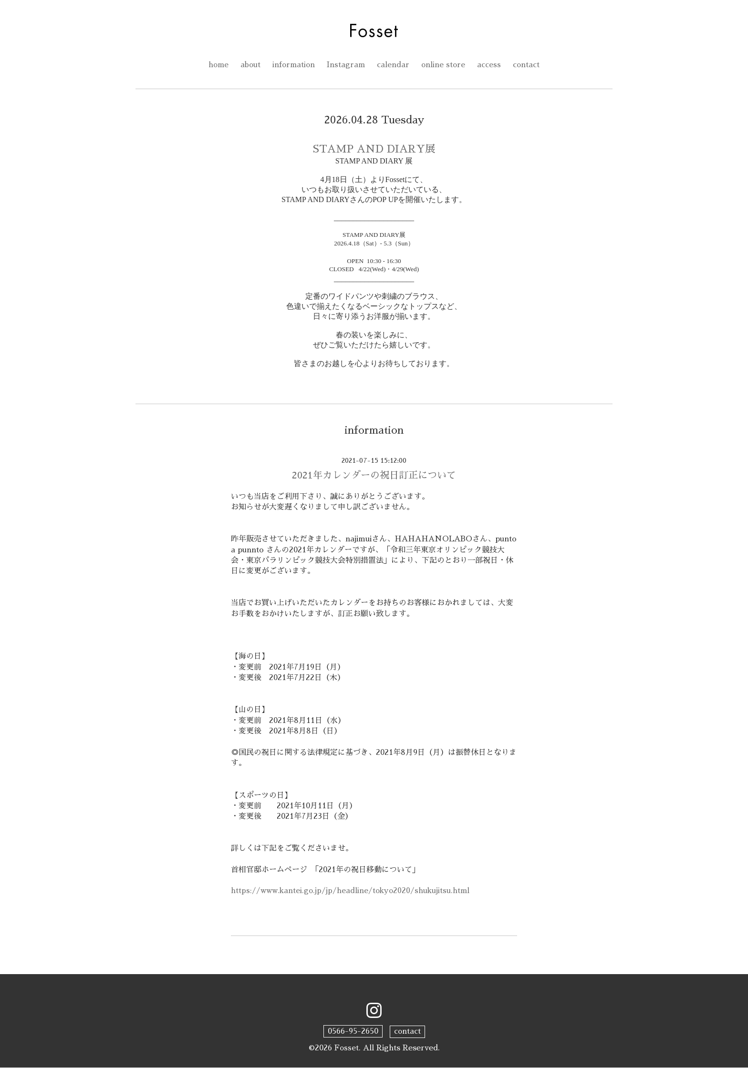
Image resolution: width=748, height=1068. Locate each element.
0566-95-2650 (352, 1032)
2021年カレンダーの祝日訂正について (374, 475)
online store (444, 65)
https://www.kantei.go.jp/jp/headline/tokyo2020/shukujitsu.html (352, 891)
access (491, 65)
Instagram (346, 65)
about (249, 65)
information (293, 65)
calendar (394, 65)
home (216, 65)
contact (528, 65)
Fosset (346, 1048)
